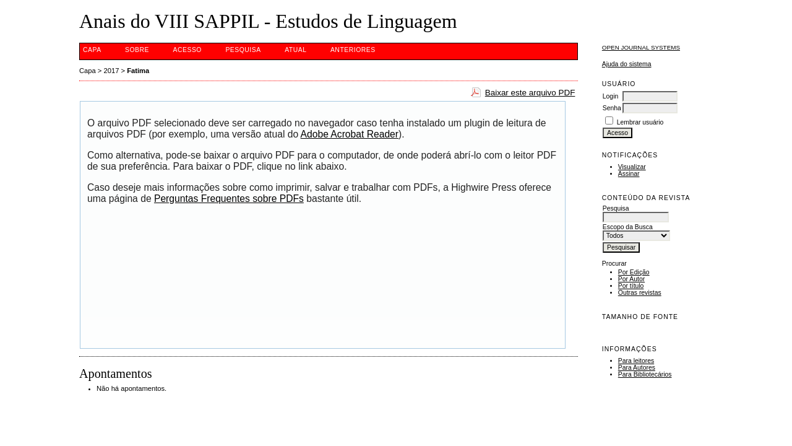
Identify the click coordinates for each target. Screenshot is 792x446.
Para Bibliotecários (645, 374)
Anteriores (353, 49)
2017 (111, 70)
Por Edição (634, 272)
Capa (92, 49)
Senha (612, 108)
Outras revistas (639, 292)
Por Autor (631, 279)
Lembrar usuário (640, 122)
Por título (631, 285)
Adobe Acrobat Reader (349, 134)
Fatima (138, 70)
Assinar (629, 173)
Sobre (137, 49)
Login (610, 96)
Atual (295, 49)
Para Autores (636, 367)
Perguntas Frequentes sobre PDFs (229, 198)
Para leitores (636, 360)
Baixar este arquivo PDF (530, 92)
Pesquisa (242, 49)
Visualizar (632, 167)
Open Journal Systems (641, 47)
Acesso (187, 49)
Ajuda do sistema (627, 64)
